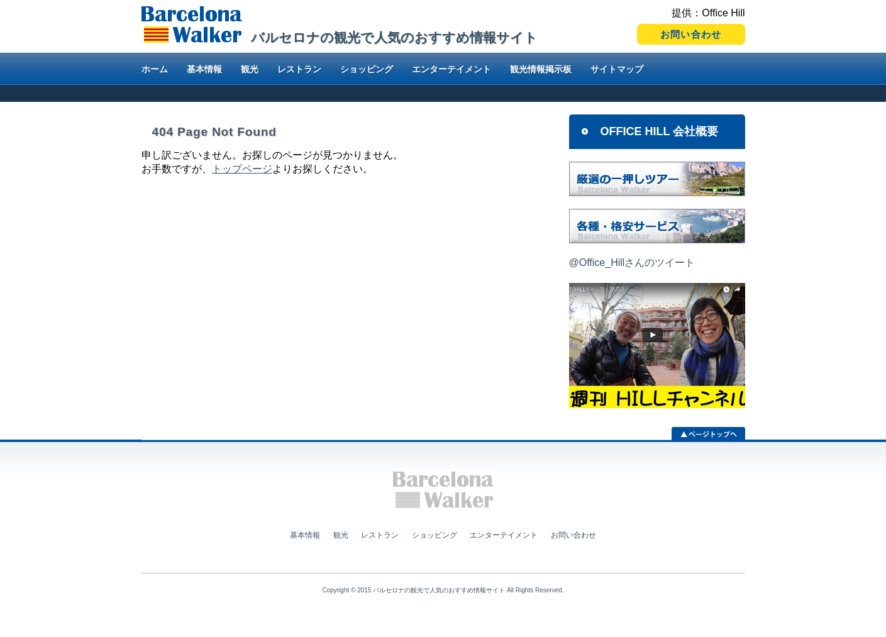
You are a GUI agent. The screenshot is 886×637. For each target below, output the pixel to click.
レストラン (299, 69)
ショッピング (366, 69)
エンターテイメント (451, 69)
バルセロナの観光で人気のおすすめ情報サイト (439, 590)
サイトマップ (616, 69)
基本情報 (204, 69)
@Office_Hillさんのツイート (632, 262)
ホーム (154, 69)
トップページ (242, 168)
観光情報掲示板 (541, 69)
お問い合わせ (573, 535)
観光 (249, 69)
